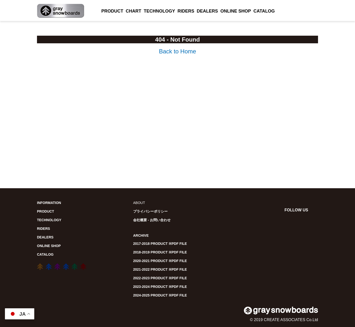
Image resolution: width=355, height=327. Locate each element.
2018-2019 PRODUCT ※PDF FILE (160, 252)
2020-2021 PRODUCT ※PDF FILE (160, 261)
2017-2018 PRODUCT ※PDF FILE (160, 244)
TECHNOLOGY (159, 11)
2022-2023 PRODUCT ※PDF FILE (160, 278)
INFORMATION (49, 203)
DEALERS (207, 11)
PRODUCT (112, 11)
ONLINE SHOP (235, 11)
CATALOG (264, 11)
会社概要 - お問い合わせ (152, 220)
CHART (133, 11)
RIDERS (186, 11)
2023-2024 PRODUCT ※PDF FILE (160, 287)
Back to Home (177, 51)
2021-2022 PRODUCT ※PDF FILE (160, 269)
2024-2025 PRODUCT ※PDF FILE (160, 295)
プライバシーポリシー (150, 211)
